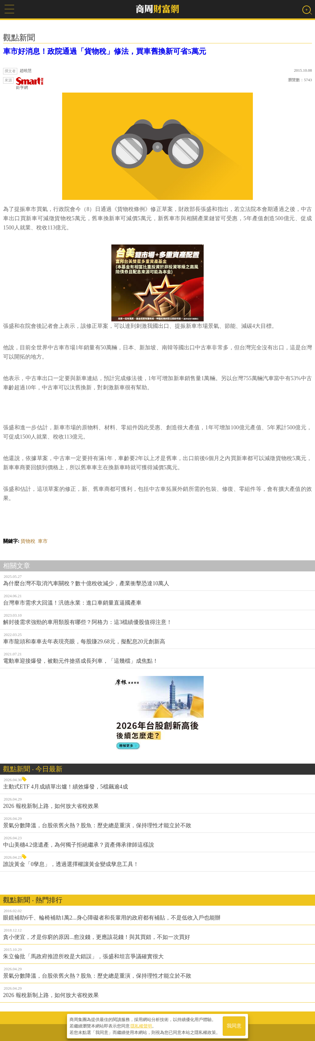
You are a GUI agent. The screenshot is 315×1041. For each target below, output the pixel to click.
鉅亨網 (30, 83)
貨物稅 (28, 541)
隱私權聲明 (141, 1025)
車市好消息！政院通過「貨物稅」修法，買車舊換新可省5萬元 (104, 51)
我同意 (234, 1026)
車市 (43, 541)
